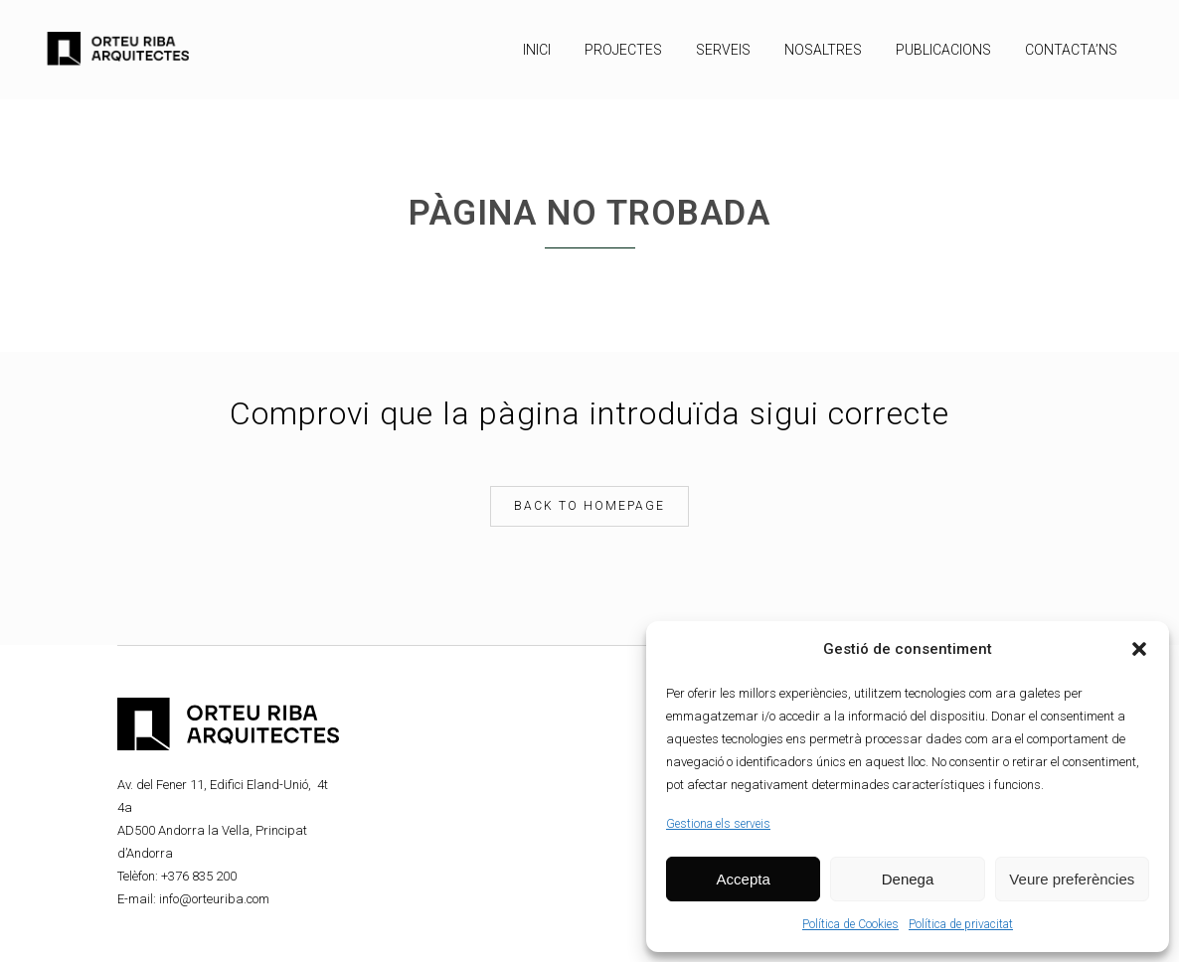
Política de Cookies (850, 924)
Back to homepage (589, 506)
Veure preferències (1071, 879)
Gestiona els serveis (718, 824)
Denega (908, 879)
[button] (1139, 649)
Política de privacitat (961, 924)
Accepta (743, 879)
